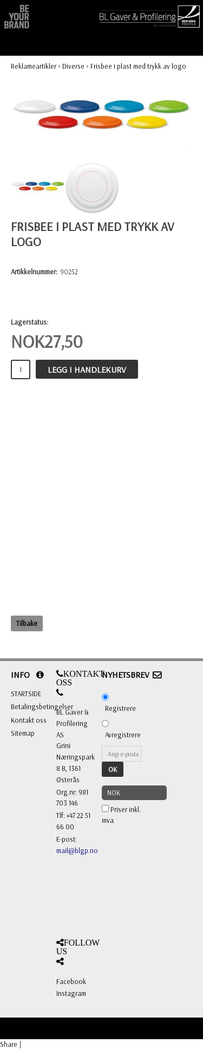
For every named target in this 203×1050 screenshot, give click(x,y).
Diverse (73, 66)
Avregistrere (123, 734)
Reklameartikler (33, 66)
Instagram (71, 993)
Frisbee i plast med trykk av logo (138, 66)
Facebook (71, 981)
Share (8, 1044)
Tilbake (26, 623)
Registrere (120, 708)
